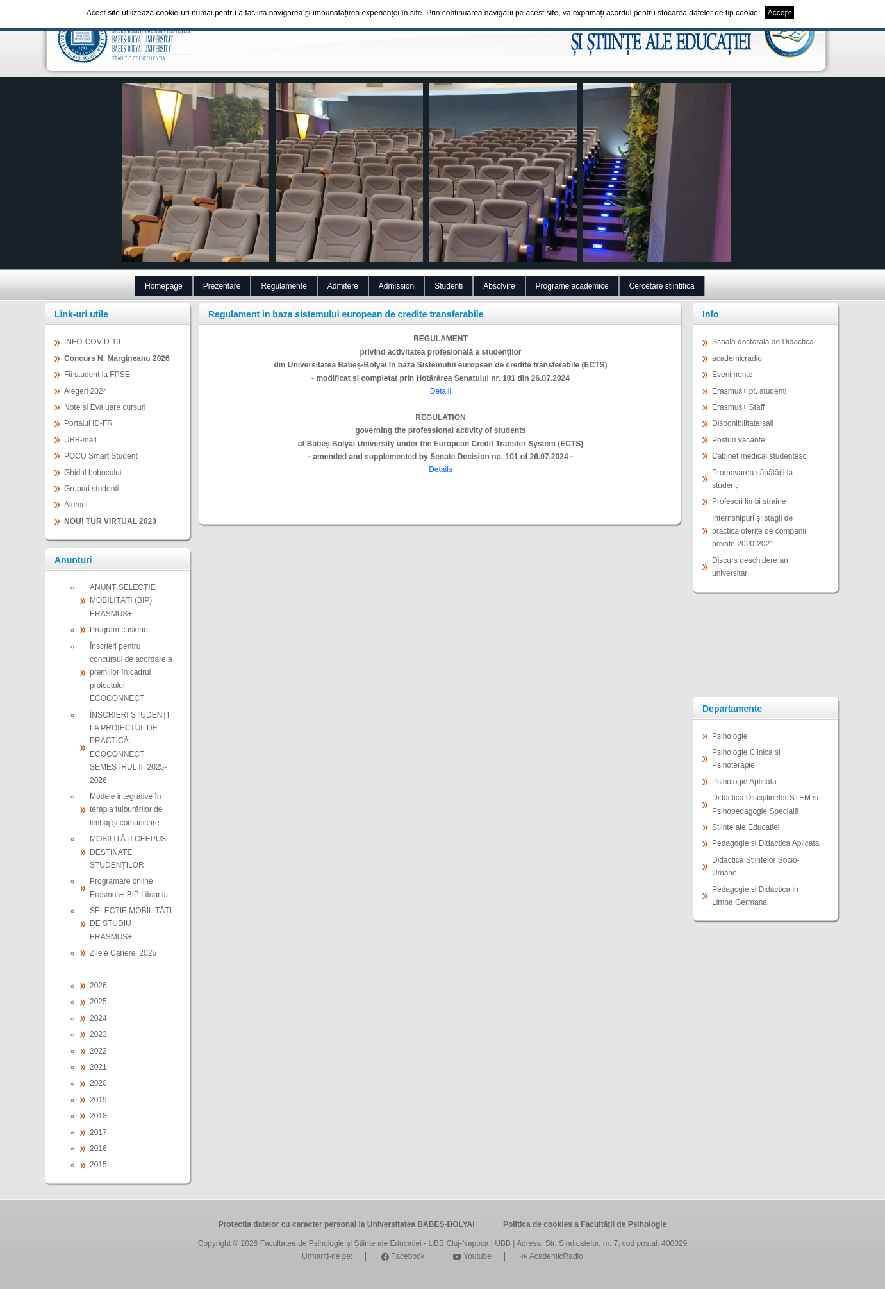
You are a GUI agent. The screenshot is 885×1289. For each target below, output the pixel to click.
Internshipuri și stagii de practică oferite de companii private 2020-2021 (759, 531)
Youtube (472, 1256)
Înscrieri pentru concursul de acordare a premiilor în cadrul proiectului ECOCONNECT (131, 672)
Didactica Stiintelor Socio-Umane (756, 866)
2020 (98, 1083)
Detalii (440, 391)
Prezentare (222, 286)
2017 (98, 1132)
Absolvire (499, 286)
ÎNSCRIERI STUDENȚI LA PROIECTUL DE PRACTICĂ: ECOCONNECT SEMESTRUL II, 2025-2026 (129, 748)
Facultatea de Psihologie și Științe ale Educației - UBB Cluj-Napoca (374, 1243)
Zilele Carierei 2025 (123, 952)
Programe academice (572, 286)
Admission (396, 286)
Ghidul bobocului (92, 472)
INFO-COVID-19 (92, 341)
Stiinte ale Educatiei (745, 827)
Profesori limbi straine (749, 501)
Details (440, 469)
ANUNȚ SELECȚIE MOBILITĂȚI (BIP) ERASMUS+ (123, 600)
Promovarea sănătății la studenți (752, 479)
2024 (98, 1018)
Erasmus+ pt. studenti (749, 391)
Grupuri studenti (91, 488)
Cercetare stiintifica (662, 286)
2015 (98, 1164)
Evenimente (732, 374)
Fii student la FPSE (97, 374)
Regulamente (283, 286)
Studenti (448, 286)
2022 (98, 1051)
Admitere (342, 286)
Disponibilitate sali (742, 423)
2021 (98, 1067)
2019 (98, 1099)
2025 (98, 1001)
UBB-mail (80, 439)
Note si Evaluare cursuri (104, 407)
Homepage (164, 286)
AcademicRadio (551, 1256)
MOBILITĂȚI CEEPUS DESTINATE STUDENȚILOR (128, 852)
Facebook (403, 1256)
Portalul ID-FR (88, 423)
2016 (98, 1148)
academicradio (737, 358)
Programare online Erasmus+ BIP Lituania (129, 887)
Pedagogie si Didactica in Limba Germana (755, 896)
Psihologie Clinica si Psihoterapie (746, 759)
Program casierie (119, 629)
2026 (98, 985)
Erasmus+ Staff (738, 407)
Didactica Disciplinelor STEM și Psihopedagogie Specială (765, 804)
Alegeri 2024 (85, 391)
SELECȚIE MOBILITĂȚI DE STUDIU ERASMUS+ (131, 923)
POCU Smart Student (101, 455)
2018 (98, 1115)
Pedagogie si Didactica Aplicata (765, 843)
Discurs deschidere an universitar (750, 567)
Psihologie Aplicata (744, 781)
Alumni (76, 504)
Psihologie (729, 736)
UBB (503, 1243)
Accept (779, 12)
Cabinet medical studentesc (759, 455)
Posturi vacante (738, 439)
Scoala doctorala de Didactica (763, 341)
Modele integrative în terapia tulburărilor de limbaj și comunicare (126, 809)
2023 (98, 1034)
